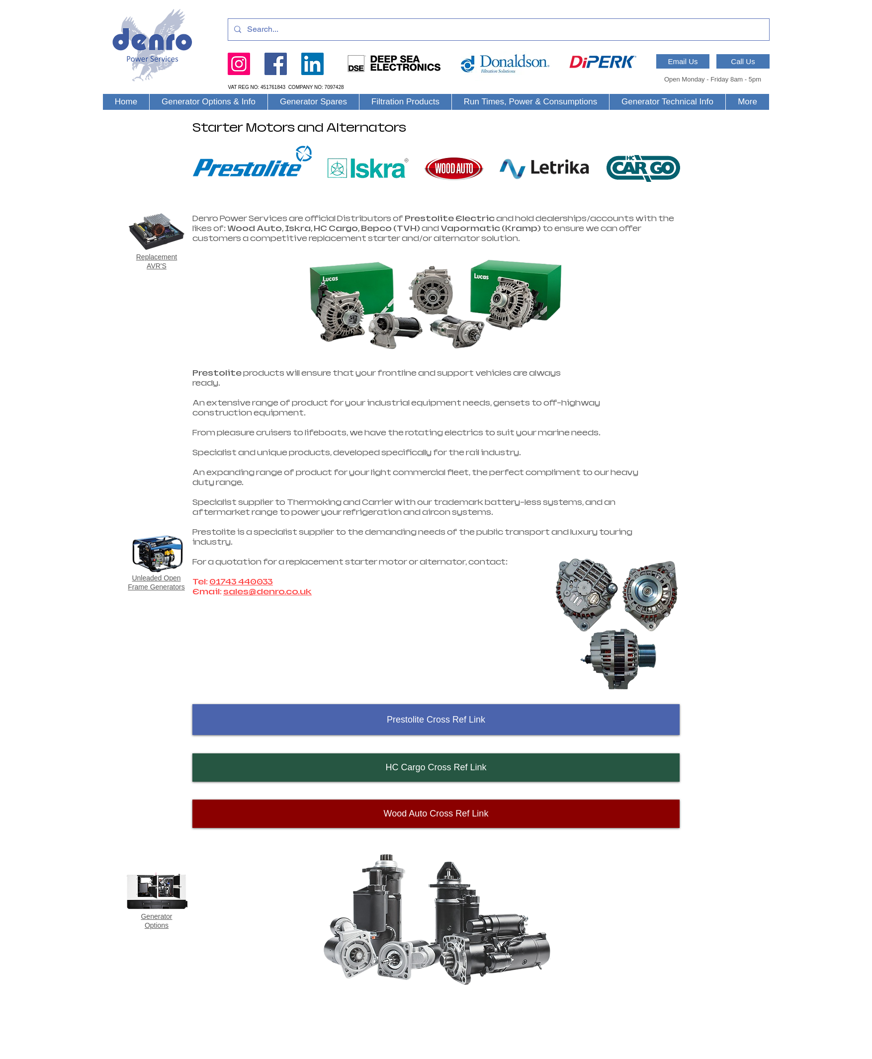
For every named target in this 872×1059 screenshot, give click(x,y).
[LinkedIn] (312, 64)
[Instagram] (239, 64)
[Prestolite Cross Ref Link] (436, 719)
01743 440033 (241, 581)
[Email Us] (682, 61)
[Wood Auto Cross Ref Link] (436, 814)
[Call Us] (743, 61)
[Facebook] (275, 64)
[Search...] (497, 29)
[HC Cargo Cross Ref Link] (436, 767)
